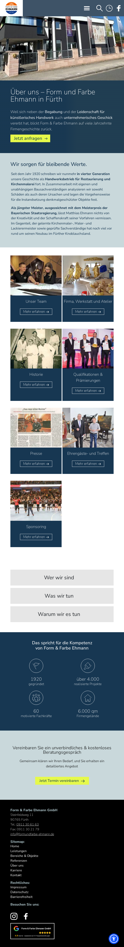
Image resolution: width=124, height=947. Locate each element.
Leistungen (18, 851)
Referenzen (18, 860)
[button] (114, 939)
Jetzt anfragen (28, 138)
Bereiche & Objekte (24, 856)
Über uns (17, 865)
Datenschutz (19, 892)
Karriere (16, 870)
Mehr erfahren (36, 311)
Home (14, 846)
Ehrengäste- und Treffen (88, 453)
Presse (36, 453)
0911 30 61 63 (27, 824)
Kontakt (16, 875)
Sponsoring (36, 526)
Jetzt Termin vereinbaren (62, 780)
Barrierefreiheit (21, 897)
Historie (36, 374)
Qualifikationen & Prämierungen (88, 377)
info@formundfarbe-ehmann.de (32, 834)
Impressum (18, 887)
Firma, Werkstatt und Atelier (88, 301)
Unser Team (36, 301)
